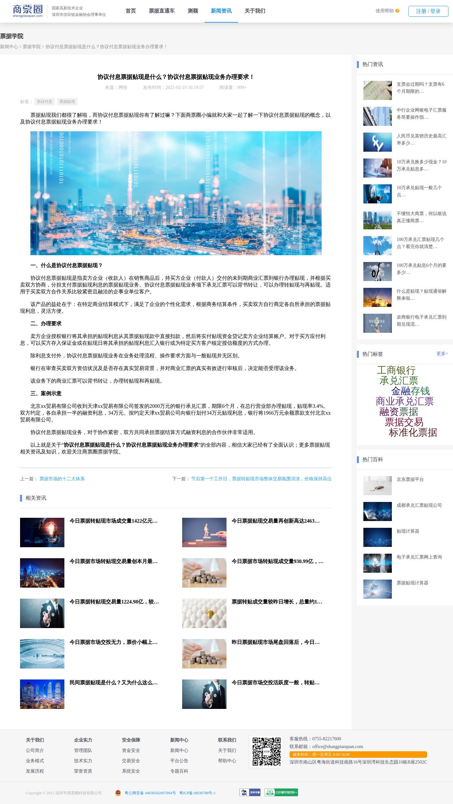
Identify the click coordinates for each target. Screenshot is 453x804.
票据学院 (32, 46)
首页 (131, 11)
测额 (193, 11)
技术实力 (83, 760)
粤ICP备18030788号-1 (197, 793)
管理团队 (83, 750)
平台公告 (179, 760)
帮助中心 (227, 760)
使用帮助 (385, 10)
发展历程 (35, 771)
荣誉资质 (83, 771)
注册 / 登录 (428, 11)
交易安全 (131, 760)
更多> (442, 353)
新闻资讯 (221, 11)
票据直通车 (162, 11)
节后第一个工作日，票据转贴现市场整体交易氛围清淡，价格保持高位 (261, 478)
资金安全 (131, 750)
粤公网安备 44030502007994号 (150, 793)
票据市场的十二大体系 (62, 478)
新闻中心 (9, 46)
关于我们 (255, 11)
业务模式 (35, 760)
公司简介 (35, 750)
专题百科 (179, 771)
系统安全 (131, 771)
